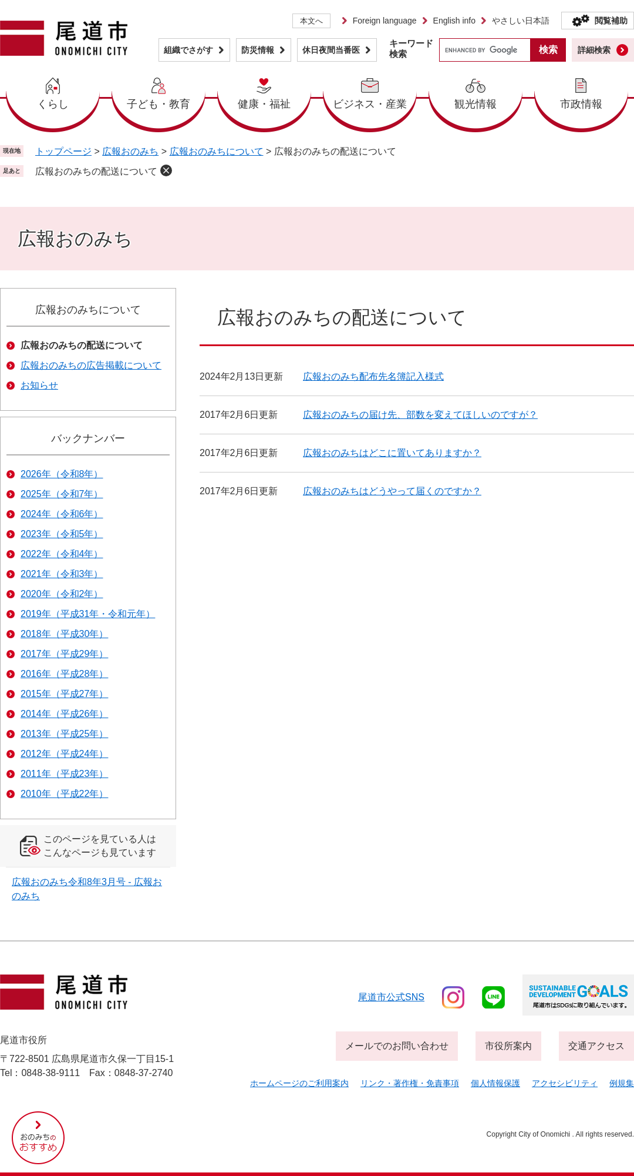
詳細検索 (594, 50)
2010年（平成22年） (64, 794)
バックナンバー (88, 438)
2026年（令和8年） (62, 474)
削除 (166, 170)
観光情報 (475, 104)
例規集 (621, 1083)
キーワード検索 (411, 48)
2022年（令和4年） (62, 554)
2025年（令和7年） (62, 494)
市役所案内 (508, 1046)
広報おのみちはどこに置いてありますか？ (392, 453)
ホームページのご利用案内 (299, 1083)
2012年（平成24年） (64, 754)
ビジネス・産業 (370, 104)
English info (454, 20)
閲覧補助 (611, 20)
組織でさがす (188, 50)
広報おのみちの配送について (96, 171)
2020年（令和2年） (62, 594)
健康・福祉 (264, 104)
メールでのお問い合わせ (396, 1046)
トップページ (63, 151)
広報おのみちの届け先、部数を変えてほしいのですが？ (420, 415)
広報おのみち (130, 151)
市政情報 (581, 104)
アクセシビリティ (565, 1083)
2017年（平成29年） (64, 654)
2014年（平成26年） (64, 714)
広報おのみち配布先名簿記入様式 (373, 376)
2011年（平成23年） (64, 774)
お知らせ (39, 385)
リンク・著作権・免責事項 (409, 1083)
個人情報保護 (495, 1083)
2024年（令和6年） (62, 514)
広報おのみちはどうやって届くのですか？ (392, 491)
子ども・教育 (158, 104)
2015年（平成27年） (64, 694)
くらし (53, 104)
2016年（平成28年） (64, 674)
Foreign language (385, 20)
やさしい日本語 (520, 20)
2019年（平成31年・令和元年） (88, 614)
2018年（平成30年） (64, 634)
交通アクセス (596, 1046)
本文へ (311, 20)
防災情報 (257, 50)
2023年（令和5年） (62, 534)
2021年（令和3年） (62, 574)
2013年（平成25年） (64, 734)
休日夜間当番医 (331, 50)
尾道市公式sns (391, 997)
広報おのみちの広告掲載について (91, 365)
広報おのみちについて (217, 151)
